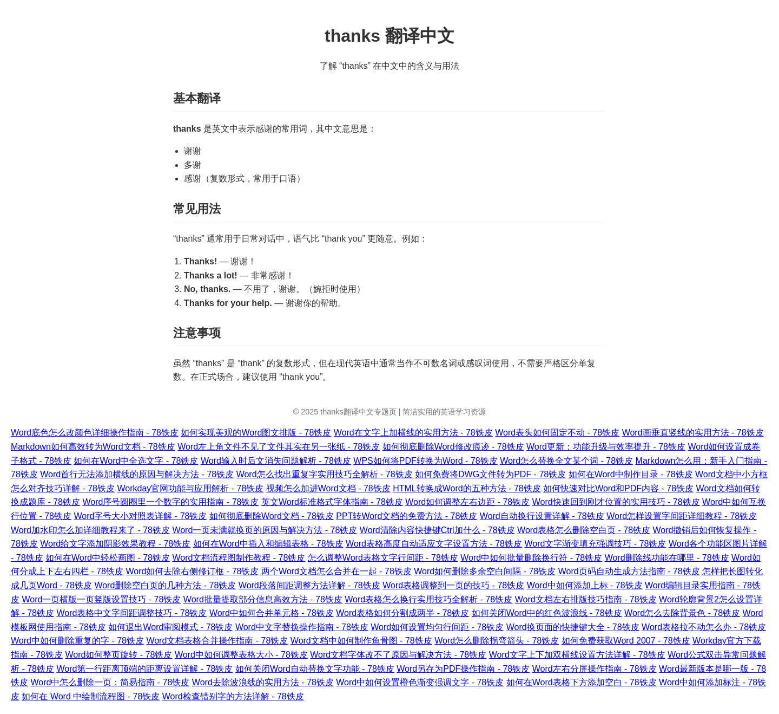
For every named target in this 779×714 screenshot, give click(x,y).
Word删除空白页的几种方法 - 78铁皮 (165, 585)
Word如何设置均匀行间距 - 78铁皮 (437, 627)
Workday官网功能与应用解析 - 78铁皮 (190, 488)
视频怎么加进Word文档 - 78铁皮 (328, 488)
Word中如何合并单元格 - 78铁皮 (271, 613)
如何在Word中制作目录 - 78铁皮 (631, 474)
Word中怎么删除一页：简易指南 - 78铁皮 (109, 682)
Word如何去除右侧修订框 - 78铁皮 (192, 571)
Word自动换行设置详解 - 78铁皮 (542, 516)
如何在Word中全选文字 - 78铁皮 (136, 460)
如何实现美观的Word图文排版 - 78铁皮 (256, 432)
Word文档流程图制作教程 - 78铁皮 (238, 557)
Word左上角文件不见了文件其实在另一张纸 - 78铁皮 (278, 446)
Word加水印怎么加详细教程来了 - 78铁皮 (90, 530)
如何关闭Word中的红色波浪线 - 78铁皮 (547, 613)
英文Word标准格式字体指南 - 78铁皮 (332, 502)
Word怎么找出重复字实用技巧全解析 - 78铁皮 (324, 474)
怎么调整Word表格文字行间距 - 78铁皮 (383, 557)
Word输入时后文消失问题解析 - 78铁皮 (276, 460)
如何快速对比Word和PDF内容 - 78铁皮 (618, 488)
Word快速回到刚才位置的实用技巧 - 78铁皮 (616, 502)
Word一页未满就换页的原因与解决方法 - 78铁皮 (264, 530)
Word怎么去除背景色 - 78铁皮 (682, 613)
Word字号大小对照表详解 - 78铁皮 (140, 516)
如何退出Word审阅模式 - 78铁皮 (170, 627)
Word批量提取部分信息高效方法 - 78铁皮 (262, 599)
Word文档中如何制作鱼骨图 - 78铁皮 (361, 640)
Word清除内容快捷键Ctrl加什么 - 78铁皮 (437, 530)
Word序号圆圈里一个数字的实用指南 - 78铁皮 (170, 502)
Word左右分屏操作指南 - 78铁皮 (594, 668)
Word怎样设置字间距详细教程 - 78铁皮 (681, 516)
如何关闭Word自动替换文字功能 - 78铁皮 (314, 668)
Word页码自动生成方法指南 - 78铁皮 (629, 571)
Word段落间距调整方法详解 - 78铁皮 (309, 585)
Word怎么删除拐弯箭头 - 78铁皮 (496, 640)
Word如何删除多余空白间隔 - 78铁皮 (485, 571)
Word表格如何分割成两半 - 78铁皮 (402, 613)
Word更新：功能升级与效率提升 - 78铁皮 (605, 446)
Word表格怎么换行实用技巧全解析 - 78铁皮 (428, 599)
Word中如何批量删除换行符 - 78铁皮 (531, 557)
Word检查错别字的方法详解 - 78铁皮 (233, 696)
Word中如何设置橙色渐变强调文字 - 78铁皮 (420, 682)
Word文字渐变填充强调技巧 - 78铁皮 (595, 543)
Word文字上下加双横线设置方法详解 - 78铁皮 (577, 654)
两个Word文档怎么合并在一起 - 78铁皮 (336, 571)
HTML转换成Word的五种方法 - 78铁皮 (467, 488)
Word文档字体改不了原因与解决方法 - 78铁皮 (398, 654)
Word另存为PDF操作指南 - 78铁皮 (463, 668)
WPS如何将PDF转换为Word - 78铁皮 (425, 460)
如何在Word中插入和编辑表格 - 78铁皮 (268, 543)
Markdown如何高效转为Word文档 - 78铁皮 (93, 446)
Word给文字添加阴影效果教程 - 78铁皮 (115, 543)
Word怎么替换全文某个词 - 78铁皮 (566, 460)
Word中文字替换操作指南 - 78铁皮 (301, 627)
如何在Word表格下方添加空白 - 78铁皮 (581, 682)
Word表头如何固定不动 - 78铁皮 (557, 432)
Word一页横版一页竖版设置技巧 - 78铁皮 (101, 599)
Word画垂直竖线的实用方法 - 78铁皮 (693, 432)
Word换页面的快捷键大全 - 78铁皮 (572, 627)
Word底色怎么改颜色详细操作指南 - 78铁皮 (95, 432)
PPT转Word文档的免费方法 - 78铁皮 (406, 516)
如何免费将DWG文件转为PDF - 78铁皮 (490, 474)
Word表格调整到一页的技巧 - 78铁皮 (453, 585)
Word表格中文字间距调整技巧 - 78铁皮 (131, 613)
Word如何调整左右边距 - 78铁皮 (467, 502)
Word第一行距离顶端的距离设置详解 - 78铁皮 (144, 668)
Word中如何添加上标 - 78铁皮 (585, 585)
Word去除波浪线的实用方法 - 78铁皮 (263, 682)
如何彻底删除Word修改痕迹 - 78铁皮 (453, 446)
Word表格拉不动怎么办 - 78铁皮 (704, 627)
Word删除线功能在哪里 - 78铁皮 (667, 557)
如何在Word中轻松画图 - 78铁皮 (107, 557)
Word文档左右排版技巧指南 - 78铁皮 (586, 599)
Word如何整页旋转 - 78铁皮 (118, 654)
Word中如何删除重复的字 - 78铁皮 (77, 640)
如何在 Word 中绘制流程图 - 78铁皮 (91, 696)
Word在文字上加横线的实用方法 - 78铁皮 (413, 432)
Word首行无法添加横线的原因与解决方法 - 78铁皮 (137, 474)
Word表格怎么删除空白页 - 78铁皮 (583, 530)
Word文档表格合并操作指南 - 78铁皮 (217, 640)
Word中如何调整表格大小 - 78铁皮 (241, 654)
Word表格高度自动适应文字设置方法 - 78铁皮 (434, 543)
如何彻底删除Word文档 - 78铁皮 (271, 516)
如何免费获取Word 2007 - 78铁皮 (626, 640)
